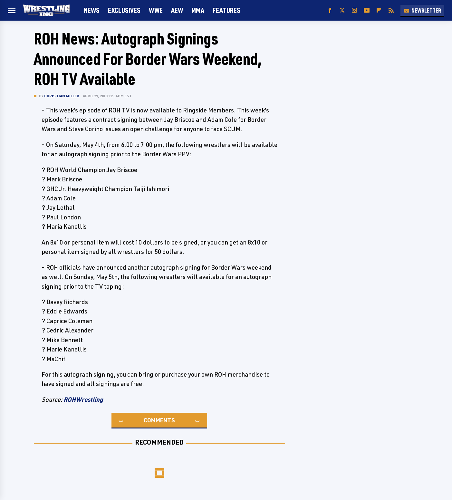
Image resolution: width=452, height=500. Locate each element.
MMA (197, 10)
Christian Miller (62, 95)
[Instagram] (354, 10)
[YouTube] (367, 10)
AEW (177, 10)
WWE (156, 10)
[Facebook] (330, 10)
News (92, 10)
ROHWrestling (83, 399)
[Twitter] (342, 10)
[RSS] (391, 10)
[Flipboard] (379, 10)
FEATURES (226, 10)
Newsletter (422, 10)
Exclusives (124, 10)
